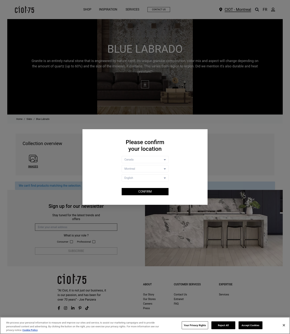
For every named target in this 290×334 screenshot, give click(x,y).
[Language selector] (145, 178)
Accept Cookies (250, 325)
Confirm (145, 191)
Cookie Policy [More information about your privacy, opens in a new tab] (30, 330)
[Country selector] (145, 159)
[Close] (284, 325)
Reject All (223, 325)
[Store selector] (145, 168)
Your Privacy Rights (195, 325)
